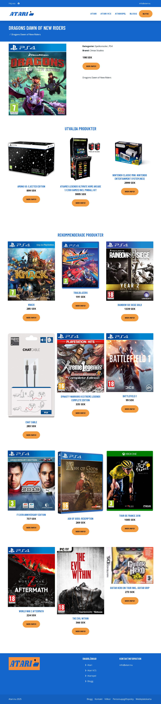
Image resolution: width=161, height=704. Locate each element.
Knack (31, 304)
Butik (146, 13)
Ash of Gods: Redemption (80, 518)
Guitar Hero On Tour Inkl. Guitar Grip (129, 587)
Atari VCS (106, 13)
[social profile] (19, 3)
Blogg (133, 13)
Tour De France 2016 (129, 515)
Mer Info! (91, 66)
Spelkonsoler (101, 46)
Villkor (108, 699)
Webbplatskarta (143, 699)
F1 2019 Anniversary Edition (31, 514)
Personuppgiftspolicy (123, 699)
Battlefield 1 (130, 396)
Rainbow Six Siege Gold (130, 304)
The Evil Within (80, 618)
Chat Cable (31, 422)
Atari (93, 13)
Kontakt (98, 699)
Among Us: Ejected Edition (31, 186)
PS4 (110, 46)
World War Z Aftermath (31, 611)
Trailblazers (80, 292)
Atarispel (120, 13)
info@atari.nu (144, 3)
